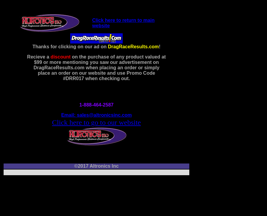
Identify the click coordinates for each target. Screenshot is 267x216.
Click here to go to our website (96, 122)
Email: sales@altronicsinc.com (96, 115)
